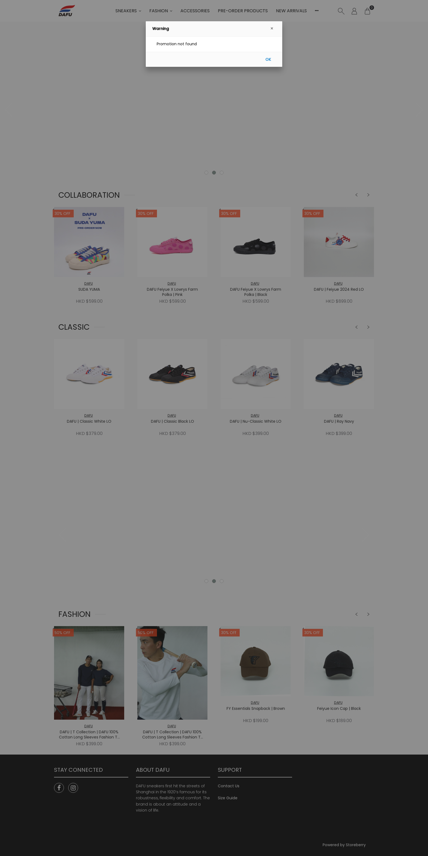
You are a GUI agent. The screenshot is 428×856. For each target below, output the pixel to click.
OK (268, 59)
